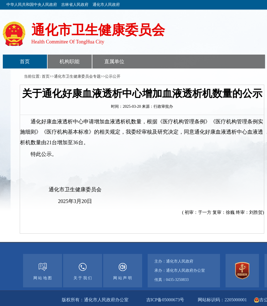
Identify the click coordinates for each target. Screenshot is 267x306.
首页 (25, 61)
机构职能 (70, 61)
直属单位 (114, 61)
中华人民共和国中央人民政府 (31, 5)
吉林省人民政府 (74, 5)
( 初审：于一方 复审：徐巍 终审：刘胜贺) (223, 212)
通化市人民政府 (106, 5)
